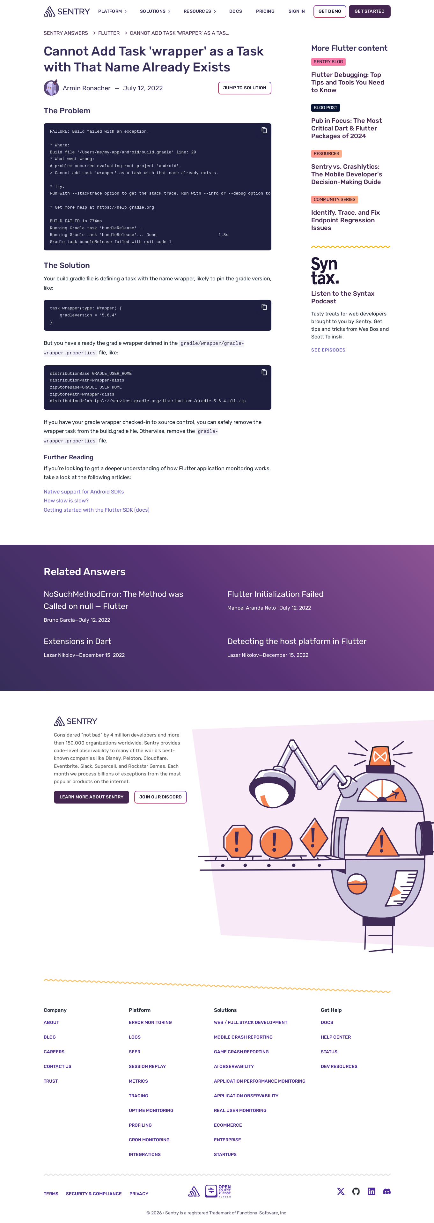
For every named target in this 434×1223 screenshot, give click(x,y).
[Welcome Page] (67, 11)
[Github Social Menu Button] (356, 1191)
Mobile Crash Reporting (243, 1037)
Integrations (145, 1154)
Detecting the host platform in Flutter (297, 648)
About (51, 1022)
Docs (327, 1022)
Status (329, 1052)
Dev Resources (339, 1066)
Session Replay (147, 1066)
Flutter (109, 33)
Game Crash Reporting (241, 1052)
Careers (54, 1052)
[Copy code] (264, 130)
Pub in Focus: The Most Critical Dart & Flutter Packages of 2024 (350, 128)
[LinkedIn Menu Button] (371, 1191)
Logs (135, 1037)
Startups (225, 1154)
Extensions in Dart (77, 648)
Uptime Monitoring (151, 1110)
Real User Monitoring (240, 1110)
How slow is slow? (66, 507)
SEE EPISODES (328, 350)
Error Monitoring (150, 1022)
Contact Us (57, 1066)
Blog (50, 1037)
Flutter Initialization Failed (275, 600)
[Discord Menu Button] (387, 1191)
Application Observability (246, 1096)
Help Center (336, 1037)
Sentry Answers (66, 33)
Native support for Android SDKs (84, 498)
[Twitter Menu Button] (341, 1191)
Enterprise (227, 1140)
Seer (134, 1052)
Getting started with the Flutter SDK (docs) (97, 516)
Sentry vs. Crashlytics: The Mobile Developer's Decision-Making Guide (350, 174)
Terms (51, 1194)
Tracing (138, 1096)
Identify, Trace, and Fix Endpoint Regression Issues (350, 220)
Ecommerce (228, 1125)
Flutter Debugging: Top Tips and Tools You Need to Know (350, 82)
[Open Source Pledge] (218, 1191)
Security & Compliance (94, 1194)
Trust (51, 1081)
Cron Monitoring (149, 1140)
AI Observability (234, 1066)
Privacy (138, 1194)
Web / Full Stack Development (250, 1022)
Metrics (138, 1081)
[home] (194, 1191)
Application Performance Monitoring (259, 1081)
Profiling (140, 1125)
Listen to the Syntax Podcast (350, 297)
